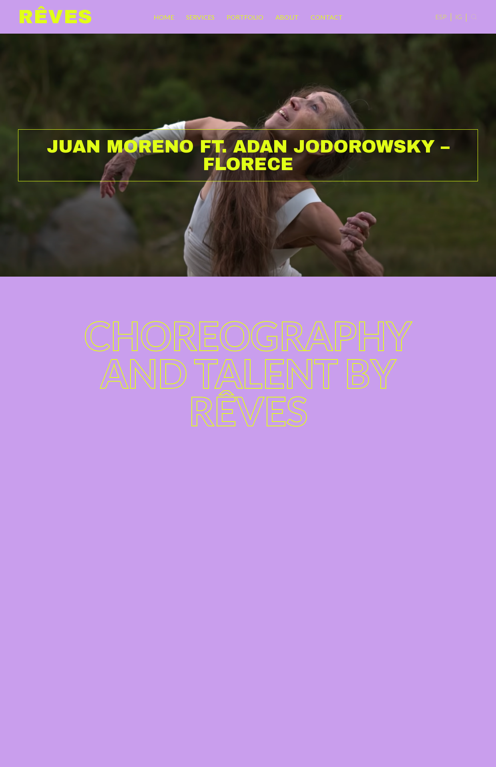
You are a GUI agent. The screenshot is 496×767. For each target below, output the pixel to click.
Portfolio (245, 17)
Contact (327, 17)
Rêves (55, 16)
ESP (441, 16)
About (287, 17)
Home (164, 17)
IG (458, 16)
